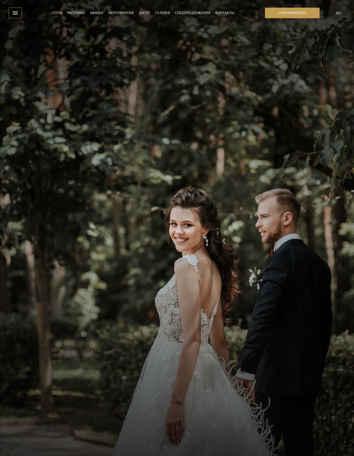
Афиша (96, 13)
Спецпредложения (192, 13)
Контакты (224, 13)
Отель (57, 13)
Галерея (162, 13)
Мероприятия (121, 13)
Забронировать (292, 13)
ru (339, 13)
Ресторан (76, 13)
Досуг (144, 13)
